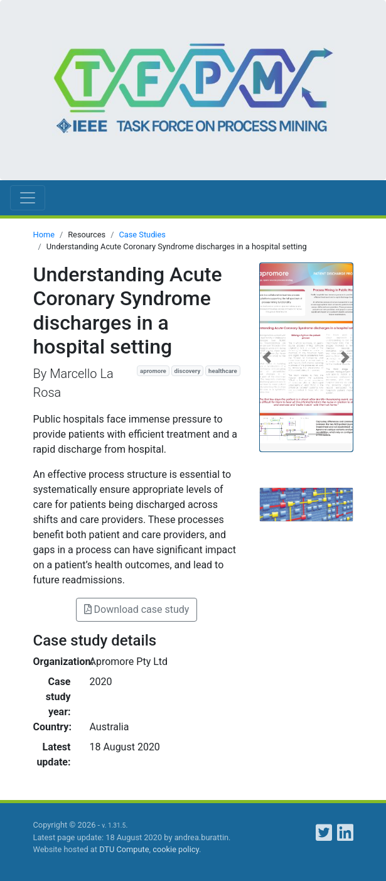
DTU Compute (124, 849)
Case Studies (142, 234)
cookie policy (176, 849)
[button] (267, 357)
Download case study (137, 609)
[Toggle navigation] (27, 197)
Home (44, 234)
